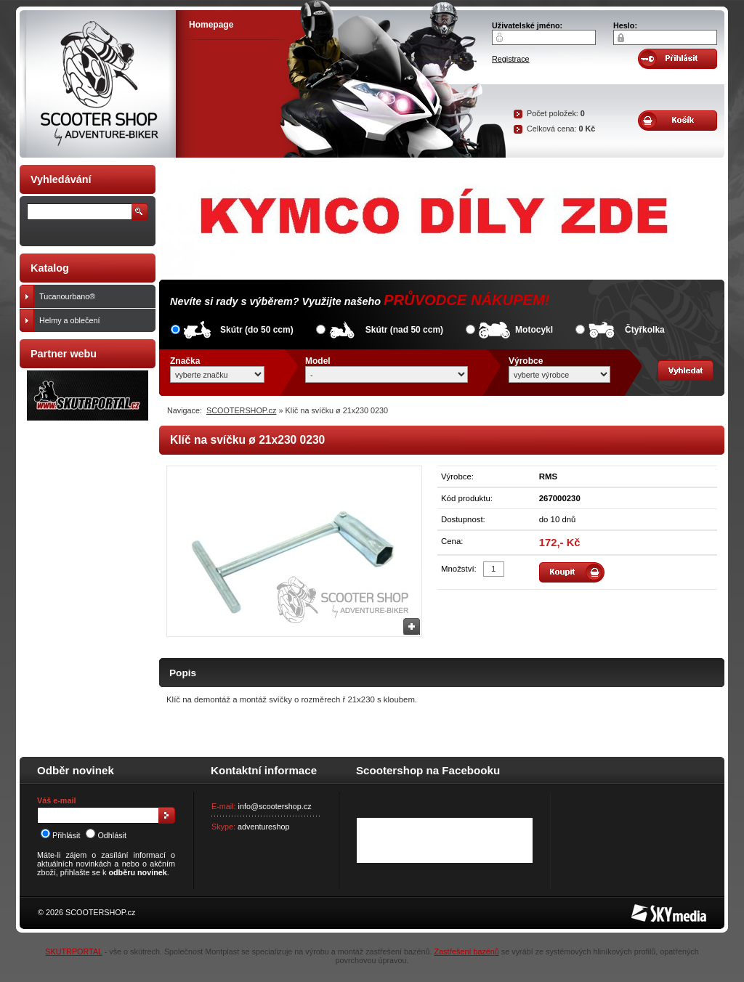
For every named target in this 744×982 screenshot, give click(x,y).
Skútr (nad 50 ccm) (404, 330)
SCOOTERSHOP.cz (241, 410)
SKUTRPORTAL (73, 951)
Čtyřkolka (645, 330)
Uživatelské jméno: (527, 25)
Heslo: (625, 25)
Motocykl (534, 330)
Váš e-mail (56, 800)
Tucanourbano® (94, 296)
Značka (185, 361)
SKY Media (651, 908)
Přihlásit (60, 835)
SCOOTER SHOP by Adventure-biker (98, 84)
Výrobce (526, 361)
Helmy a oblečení (94, 320)
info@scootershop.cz (275, 806)
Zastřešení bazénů (466, 951)
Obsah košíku (677, 120)
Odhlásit (106, 835)
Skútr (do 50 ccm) (257, 330)
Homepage (211, 25)
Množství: (459, 568)
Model (318, 361)
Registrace (511, 58)
